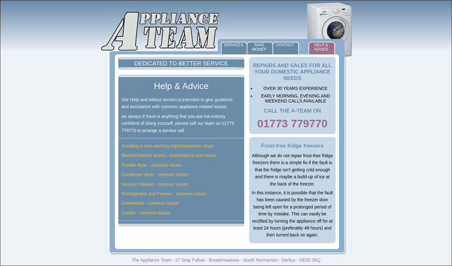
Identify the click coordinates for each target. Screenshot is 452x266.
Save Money (259, 47)
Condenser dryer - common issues (155, 174)
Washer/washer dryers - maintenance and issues (169, 155)
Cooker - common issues (145, 212)
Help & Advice (321, 47)
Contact (285, 45)
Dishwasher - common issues (150, 203)
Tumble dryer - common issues (151, 165)
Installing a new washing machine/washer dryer (167, 145)
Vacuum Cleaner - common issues (154, 184)
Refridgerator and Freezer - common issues (164, 193)
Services (233, 45)
